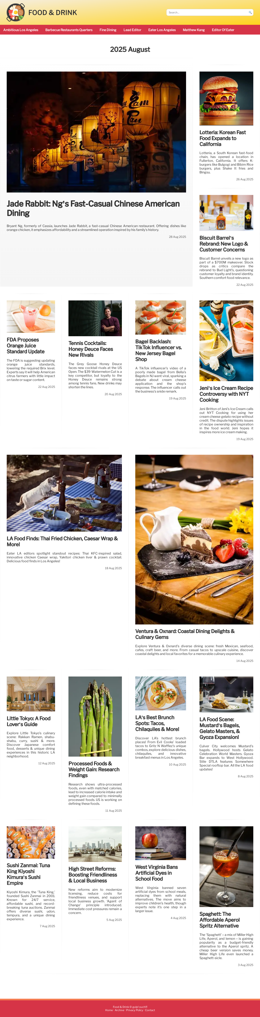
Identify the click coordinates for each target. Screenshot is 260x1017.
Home (109, 1010)
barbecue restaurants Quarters (68, 30)
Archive (119, 1010)
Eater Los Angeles (162, 30)
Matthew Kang (194, 30)
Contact (150, 1010)
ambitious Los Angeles (20, 30)
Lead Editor (132, 30)
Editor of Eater (223, 30)
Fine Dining (108, 30)
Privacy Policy (134, 1010)
